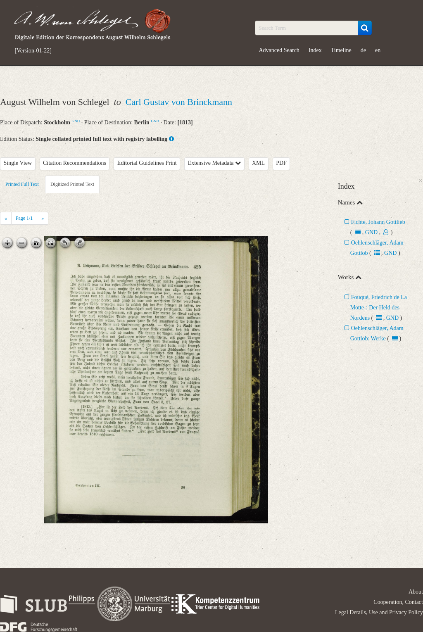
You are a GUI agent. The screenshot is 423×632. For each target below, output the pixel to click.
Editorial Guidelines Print (147, 163)
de (363, 50)
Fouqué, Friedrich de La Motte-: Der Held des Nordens (378, 307)
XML (258, 163)
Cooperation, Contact (398, 602)
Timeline (341, 50)
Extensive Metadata (214, 163)
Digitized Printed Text (72, 184)
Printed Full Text (22, 184)
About (416, 592)
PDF (281, 163)
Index (315, 50)
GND (75, 121)
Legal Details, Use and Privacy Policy (379, 612)
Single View (18, 163)
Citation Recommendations (74, 163)
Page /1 (24, 218)
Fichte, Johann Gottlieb (378, 222)
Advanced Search (279, 50)
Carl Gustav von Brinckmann (179, 102)
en (377, 50)
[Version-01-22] (33, 51)
